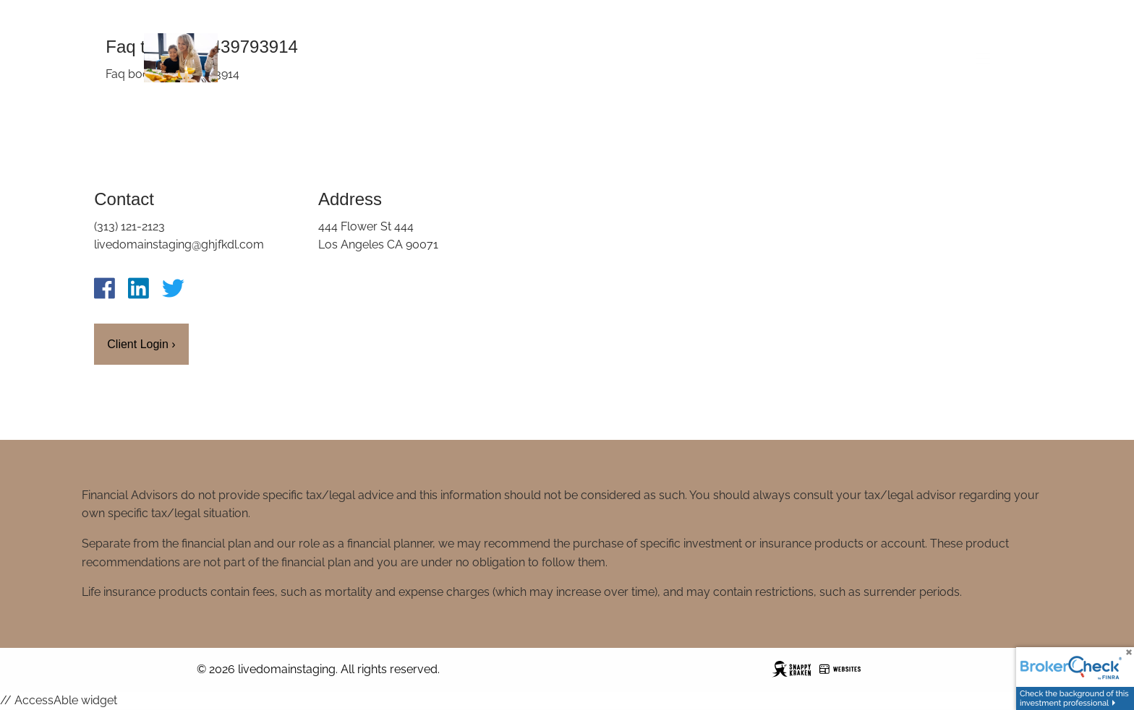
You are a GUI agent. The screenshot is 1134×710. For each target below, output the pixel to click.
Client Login (141, 344)
